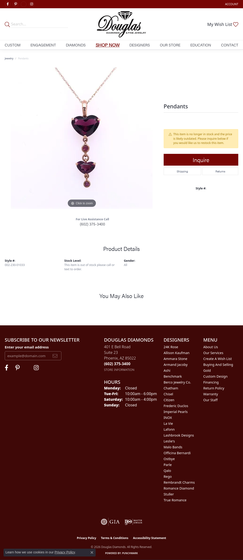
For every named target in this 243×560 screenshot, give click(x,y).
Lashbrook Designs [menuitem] (179, 435)
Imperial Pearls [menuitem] (176, 411)
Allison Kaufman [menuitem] (177, 353)
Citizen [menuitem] (169, 400)
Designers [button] (139, 45)
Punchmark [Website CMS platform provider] (130, 553)
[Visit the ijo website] (133, 522)
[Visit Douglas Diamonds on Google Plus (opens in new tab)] (23, 4)
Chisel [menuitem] (168, 394)
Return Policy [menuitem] (213, 388)
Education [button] (200, 45)
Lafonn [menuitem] (169, 429)
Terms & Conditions (114, 538)
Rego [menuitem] (168, 476)
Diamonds (76, 45)
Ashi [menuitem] (167, 370)
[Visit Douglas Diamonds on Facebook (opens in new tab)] (7, 4)
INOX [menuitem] (168, 417)
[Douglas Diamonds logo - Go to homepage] (121, 24)
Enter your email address (27, 347)
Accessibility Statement (149, 538)
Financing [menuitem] (211, 382)
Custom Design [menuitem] (215, 376)
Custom (13, 45)
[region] (82, 138)
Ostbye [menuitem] (169, 459)
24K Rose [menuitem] (171, 347)
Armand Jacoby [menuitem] (176, 364)
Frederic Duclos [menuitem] (176, 406)
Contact (229, 45)
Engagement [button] (43, 45)
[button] (231, 4)
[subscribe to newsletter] (55, 356)
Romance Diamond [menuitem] (179, 488)
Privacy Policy (86, 538)
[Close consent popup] (91, 552)
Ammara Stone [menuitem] (175, 358)
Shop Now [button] (108, 44)
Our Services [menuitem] (213, 353)
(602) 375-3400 (92, 224)
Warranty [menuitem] (210, 394)
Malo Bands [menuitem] (173, 447)
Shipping (182, 171)
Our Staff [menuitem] (210, 400)
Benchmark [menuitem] (173, 376)
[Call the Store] (117, 363)
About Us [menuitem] (210, 347)
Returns (220, 171)
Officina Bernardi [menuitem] (177, 453)
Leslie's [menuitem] (169, 441)
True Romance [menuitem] (175, 500)
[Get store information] (119, 370)
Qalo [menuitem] (167, 470)
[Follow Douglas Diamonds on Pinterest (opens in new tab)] (15, 4)
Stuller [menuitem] (169, 494)
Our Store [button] (170, 45)
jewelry (9, 58)
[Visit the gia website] (110, 522)
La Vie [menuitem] (168, 423)
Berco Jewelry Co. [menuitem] (177, 382)
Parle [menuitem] (168, 464)
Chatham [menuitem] (171, 388)
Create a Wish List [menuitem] (217, 358)
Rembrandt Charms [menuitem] (179, 482)
